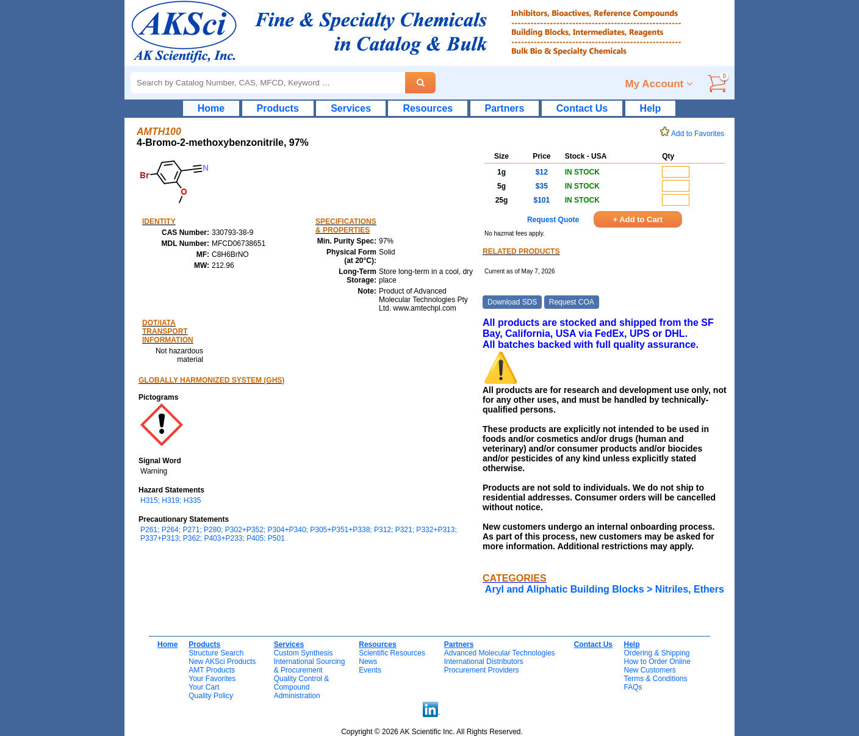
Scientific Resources (392, 653)
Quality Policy (211, 695)
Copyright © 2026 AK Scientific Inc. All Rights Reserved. (432, 731)
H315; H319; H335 (170, 500)
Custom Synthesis (303, 653)
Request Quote (553, 219)
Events (370, 670)
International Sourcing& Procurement (309, 665)
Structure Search (216, 653)
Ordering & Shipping (656, 653)
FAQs (633, 687)
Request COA (571, 302)
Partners (505, 108)
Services (351, 108)
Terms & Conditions (655, 678)
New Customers (649, 670)
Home (211, 108)
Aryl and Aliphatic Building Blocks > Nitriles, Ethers (604, 589)
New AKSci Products (222, 661)
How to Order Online (657, 661)
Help (650, 108)
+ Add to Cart (638, 219)
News (368, 661)
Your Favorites (212, 678)
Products (278, 108)
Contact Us (582, 108)
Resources (428, 108)
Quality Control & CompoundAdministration (301, 687)
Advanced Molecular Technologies (499, 653)
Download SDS (512, 302)
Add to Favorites (694, 133)
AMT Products (212, 670)
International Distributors (483, 661)
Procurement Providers (481, 670)
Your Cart (204, 687)
